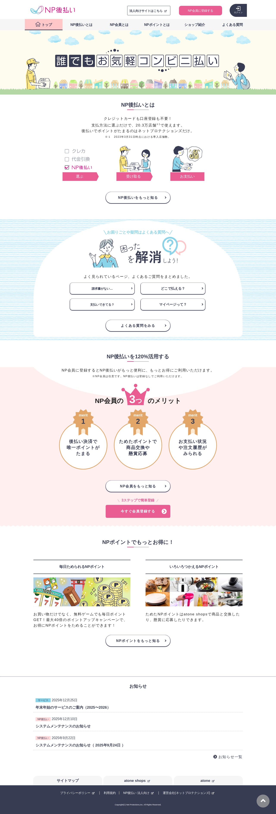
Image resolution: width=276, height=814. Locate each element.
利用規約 (110, 792)
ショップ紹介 (194, 25)
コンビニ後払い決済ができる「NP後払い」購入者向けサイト (52, 10)
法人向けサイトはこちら (146, 11)
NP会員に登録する (200, 10)
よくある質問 (232, 25)
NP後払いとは (81, 25)
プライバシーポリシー (75, 793)
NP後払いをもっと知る (138, 197)
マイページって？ (173, 304)
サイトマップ (68, 781)
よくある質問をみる (138, 325)
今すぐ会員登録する (138, 511)
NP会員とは (119, 25)
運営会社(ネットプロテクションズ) (186, 793)
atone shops (135, 781)
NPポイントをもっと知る (138, 641)
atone (205, 781)
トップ (47, 25)
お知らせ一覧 (230, 757)
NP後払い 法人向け (136, 793)
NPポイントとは (156, 25)
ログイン (238, 12)
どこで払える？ (173, 288)
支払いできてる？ (102, 304)
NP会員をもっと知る (138, 486)
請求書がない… (102, 288)
